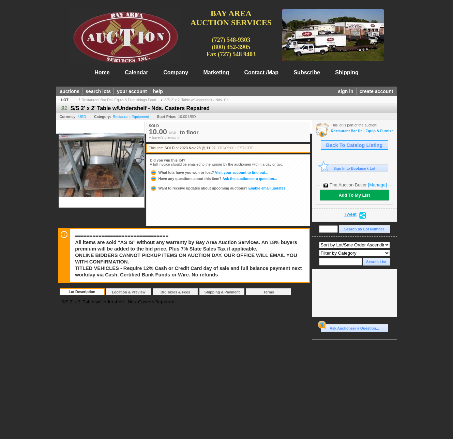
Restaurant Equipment (131, 117)
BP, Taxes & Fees (175, 292)
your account (132, 91)
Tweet (350, 214)
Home (101, 72)
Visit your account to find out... (209, 172)
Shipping (346, 72)
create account (376, 91)
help (158, 91)
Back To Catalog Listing (354, 145)
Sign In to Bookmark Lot (348, 168)
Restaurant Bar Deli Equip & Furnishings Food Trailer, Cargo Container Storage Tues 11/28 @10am (362, 131)
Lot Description (82, 292)
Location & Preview (128, 292)
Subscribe (306, 72)
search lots (98, 91)
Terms (268, 292)
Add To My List (354, 195)
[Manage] (377, 184)
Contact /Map (261, 72)
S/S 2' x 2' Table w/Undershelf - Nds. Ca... (198, 100)
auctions (70, 91)
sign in (345, 91)
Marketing (216, 72)
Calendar (136, 72)
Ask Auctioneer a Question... (350, 327)
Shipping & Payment (222, 292)
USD (82, 117)
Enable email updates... (219, 188)
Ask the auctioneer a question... (213, 179)
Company (175, 72)
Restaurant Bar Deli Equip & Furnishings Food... (120, 100)
